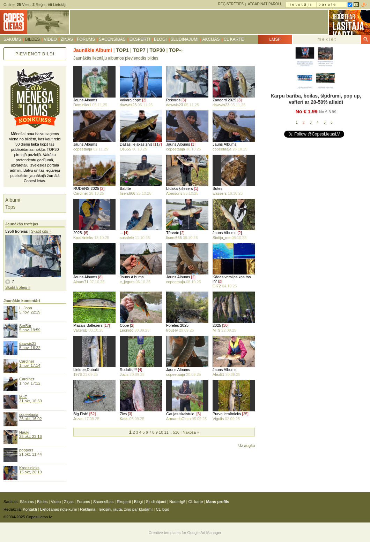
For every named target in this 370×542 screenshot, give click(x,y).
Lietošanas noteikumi (58, 509)
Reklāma (87, 509)
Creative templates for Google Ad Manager (185, 533)
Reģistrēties (231, 4)
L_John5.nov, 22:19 (29, 310)
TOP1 (122, 50)
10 (161, 432)
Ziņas (67, 39)
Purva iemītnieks (227, 414)
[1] (193, 144)
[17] (107, 325)
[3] (184, 100)
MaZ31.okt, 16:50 (30, 399)
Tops (10, 207)
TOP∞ (176, 50)
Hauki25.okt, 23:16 (30, 434)
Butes (217, 188)
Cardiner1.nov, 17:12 (29, 381)
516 (176, 432)
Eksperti (140, 39)
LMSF (274, 39)
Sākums (12, 39)
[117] (157, 144)
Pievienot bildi (34, 54)
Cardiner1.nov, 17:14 (29, 363)
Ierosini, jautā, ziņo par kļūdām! (125, 509)
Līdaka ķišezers (179, 188)
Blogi (160, 39)
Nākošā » (191, 432)
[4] (126, 233)
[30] (225, 325)
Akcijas (211, 39)
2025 (217, 325)
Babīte (125, 188)
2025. (78, 233)
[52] (92, 414)
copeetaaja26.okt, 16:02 (30, 416)
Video (50, 39)
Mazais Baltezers (88, 325)
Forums (86, 39)
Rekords (173, 100)
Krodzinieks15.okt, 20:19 (30, 470)
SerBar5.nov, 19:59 (29, 328)
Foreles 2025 (177, 325)
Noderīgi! (177, 502)
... (121, 233)
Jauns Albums (85, 100)
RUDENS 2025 (86, 188)
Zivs (123, 414)
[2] (144, 100)
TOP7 (139, 50)
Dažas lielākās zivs (136, 144)
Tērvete (172, 233)
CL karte (234, 39)
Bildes (32, 39)
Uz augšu (246, 445)
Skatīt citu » (41, 231)
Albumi (12, 200)
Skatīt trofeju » (17, 287)
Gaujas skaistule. (180, 414)
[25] (245, 414)
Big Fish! (80, 414)
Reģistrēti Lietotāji (49, 4)
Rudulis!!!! (128, 369)
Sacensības (112, 39)
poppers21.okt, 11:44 (30, 452)
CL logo (162, 509)
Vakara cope (130, 100)
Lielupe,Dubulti (86, 369)
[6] (86, 233)
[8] (100, 277)
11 (166, 432)
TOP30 (157, 50)
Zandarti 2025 (224, 100)
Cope (124, 325)
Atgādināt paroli (264, 4)
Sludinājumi (185, 39)
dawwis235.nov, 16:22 (29, 345)
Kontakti (30, 509)
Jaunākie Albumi (92, 50)
